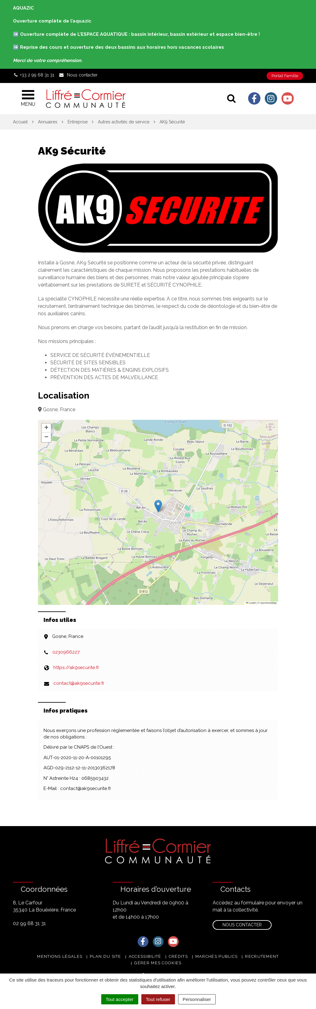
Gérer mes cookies (157, 963)
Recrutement (262, 956)
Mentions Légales (59, 956)
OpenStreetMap (268, 603)
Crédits (178, 956)
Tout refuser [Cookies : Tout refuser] (158, 999)
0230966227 (66, 652)
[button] (158, 506)
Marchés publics (216, 956)
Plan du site (105, 956)
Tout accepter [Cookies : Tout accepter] (120, 999)
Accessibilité (145, 956)
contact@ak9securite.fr (78, 683)
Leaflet (251, 603)
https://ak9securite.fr (76, 667)
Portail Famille (285, 75)
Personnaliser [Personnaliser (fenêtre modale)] (197, 999)
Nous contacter (242, 924)
